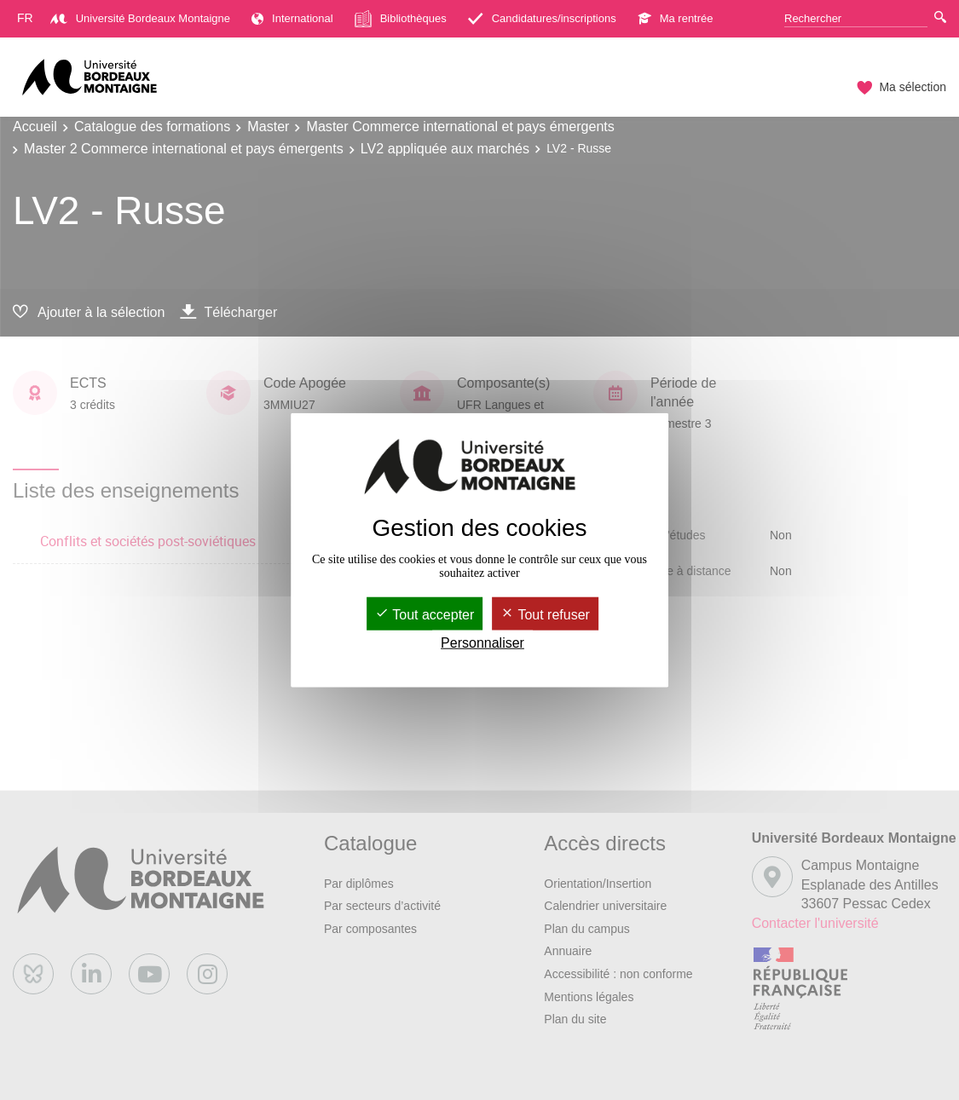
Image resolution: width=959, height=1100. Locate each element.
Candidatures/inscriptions (542, 18)
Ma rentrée (675, 18)
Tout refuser (545, 614)
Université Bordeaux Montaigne (140, 18)
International (292, 18)
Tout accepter (424, 614)
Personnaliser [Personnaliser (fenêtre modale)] (482, 643)
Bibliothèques (401, 18)
